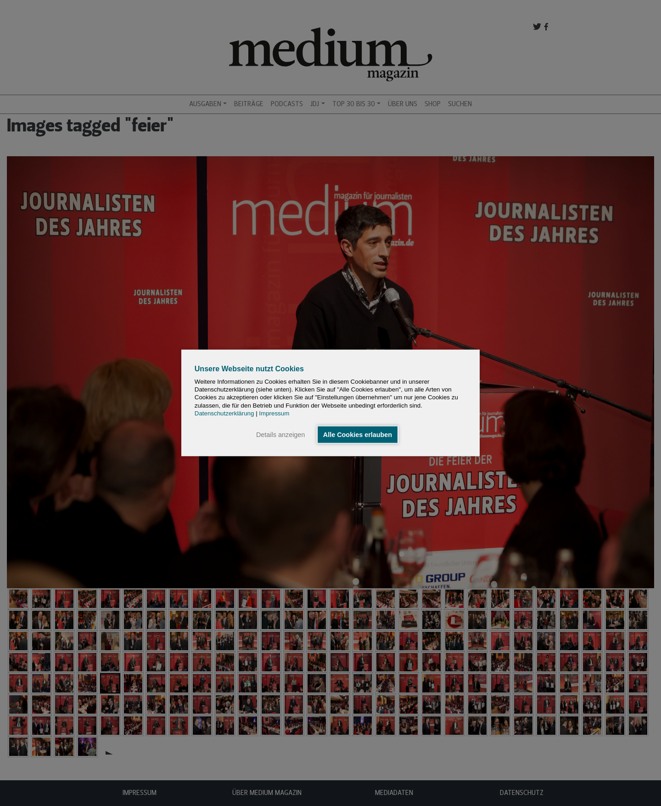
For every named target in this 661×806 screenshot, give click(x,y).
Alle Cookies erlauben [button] (357, 434)
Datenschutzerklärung (224, 413)
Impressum (274, 413)
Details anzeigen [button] (280, 434)
